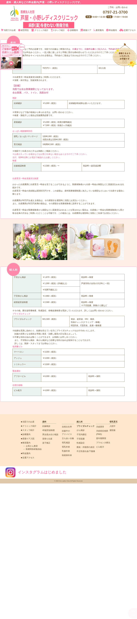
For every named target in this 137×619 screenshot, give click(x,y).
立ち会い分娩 (68, 438)
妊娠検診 (46, 426)
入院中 (112, 426)
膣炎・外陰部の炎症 (86, 447)
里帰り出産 (47, 439)
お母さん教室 (32, 446)
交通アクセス (127, 30)
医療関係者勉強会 (34, 449)
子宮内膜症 (82, 434)
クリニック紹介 (39, 30)
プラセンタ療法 (103, 443)
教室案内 (99, 30)
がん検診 (81, 430)
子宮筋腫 (81, 439)
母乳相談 (66, 443)
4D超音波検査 (48, 430)
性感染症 (81, 443)
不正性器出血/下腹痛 (86, 451)
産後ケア (85, 30)
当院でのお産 (8, 30)
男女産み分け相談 (50, 434)
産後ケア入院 (28, 439)
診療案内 (72, 30)
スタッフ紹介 (58, 30)
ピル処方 (100, 447)
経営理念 (23, 30)
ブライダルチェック (86, 426)
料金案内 (111, 30)
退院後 (112, 430)
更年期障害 (101, 438)
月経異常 (100, 427)
